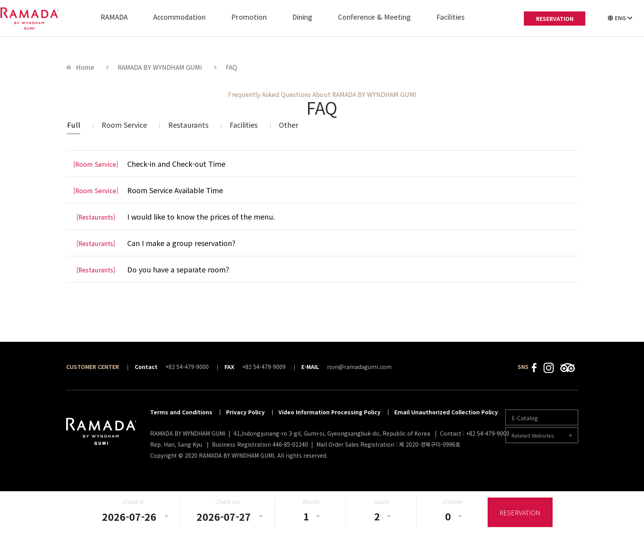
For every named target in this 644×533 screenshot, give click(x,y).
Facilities (450, 17)
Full (73, 124)
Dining (302, 17)
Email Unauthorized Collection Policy (446, 412)
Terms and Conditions (181, 412)
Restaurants (188, 124)
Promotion (249, 17)
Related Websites (533, 435)
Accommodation (179, 17)
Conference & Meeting (374, 17)
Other (288, 124)
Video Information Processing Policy (329, 412)
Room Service (124, 124)
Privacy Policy (245, 412)
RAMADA (114, 17)
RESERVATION (554, 18)
